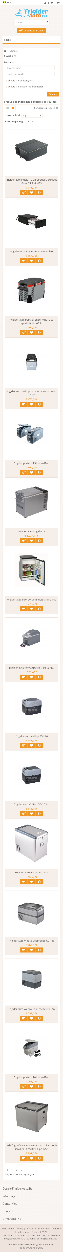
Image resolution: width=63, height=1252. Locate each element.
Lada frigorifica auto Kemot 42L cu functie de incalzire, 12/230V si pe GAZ (31, 1147)
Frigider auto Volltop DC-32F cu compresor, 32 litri (31, 393)
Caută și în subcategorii (19, 80)
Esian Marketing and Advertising (37, 1244)
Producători (44, 1228)
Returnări (57, 1228)
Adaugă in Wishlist (31, 192)
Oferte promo (7, 1228)
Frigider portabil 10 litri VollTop (31, 1077)
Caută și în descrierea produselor (24, 86)
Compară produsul (39, 192)
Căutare (14, 50)
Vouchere (31, 1228)
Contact (35, 1231)
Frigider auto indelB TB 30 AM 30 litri (31, 251)
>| (22, 1170)
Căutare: (9, 62)
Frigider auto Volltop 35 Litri (31, 736)
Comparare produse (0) (46, 107)
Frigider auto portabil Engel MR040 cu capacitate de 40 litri (31, 321)
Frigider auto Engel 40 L (31, 531)
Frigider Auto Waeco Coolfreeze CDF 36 (32, 940)
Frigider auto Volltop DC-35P (31, 872)
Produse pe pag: (14, 121)
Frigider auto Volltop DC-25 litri (31, 804)
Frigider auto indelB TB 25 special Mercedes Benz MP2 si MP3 (31, 181)
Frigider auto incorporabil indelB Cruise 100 (31, 599)
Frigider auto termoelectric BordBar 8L (31, 667)
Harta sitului (23, 1231)
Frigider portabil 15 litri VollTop (31, 463)
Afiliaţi (20, 1228)
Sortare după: (13, 115)
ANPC (44, 1231)
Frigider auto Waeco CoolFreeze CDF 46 (31, 1009)
